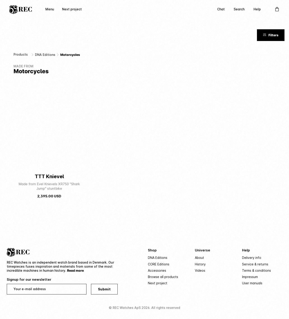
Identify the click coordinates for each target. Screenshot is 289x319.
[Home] (20, 9)
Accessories (157, 270)
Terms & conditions (256, 270)
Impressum (250, 277)
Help (257, 9)
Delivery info (251, 258)
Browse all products (163, 277)
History (200, 264)
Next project (72, 9)
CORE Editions (158, 264)
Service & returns (255, 264)
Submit (104, 289)
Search (239, 9)
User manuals (252, 283)
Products (21, 54)
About (199, 258)
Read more (75, 270)
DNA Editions (45, 55)
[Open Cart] (277, 9)
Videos (200, 270)
